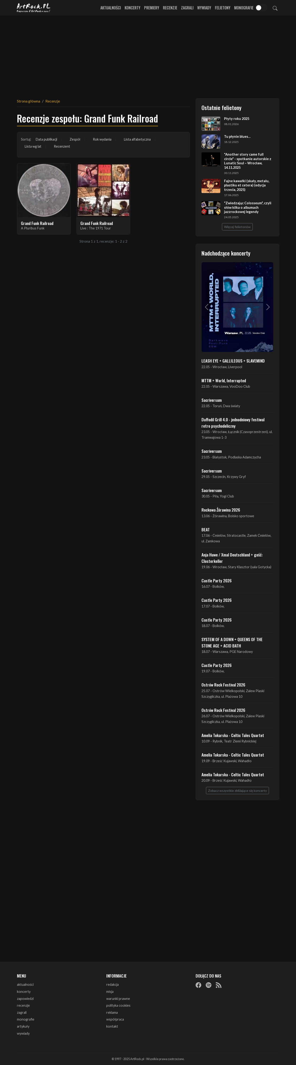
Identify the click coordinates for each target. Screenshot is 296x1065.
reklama (112, 1012)
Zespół (75, 139)
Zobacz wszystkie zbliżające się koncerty (237, 791)
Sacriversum (211, 400)
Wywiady (204, 8)
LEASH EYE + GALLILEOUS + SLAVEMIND (233, 361)
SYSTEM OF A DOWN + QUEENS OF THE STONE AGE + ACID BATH (232, 642)
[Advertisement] (148, 54)
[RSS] (218, 985)
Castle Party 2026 (216, 580)
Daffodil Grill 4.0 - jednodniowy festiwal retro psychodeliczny (232, 422)
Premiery (151, 8)
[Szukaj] (275, 7)
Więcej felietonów (237, 227)
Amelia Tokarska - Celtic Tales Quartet (232, 735)
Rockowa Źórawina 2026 (220, 510)
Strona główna (28, 101)
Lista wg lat (33, 146)
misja (110, 992)
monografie (25, 1019)
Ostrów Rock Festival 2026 (223, 685)
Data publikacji (46, 139)
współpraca (115, 1019)
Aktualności (110, 8)
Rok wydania (102, 139)
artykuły (23, 1026)
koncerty (24, 992)
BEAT (205, 529)
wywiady (23, 1033)
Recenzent (62, 146)
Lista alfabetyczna (137, 139)
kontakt (112, 1026)
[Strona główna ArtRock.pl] (34, 8)
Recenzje (170, 8)
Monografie (243, 8)
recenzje (23, 1005)
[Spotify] (208, 985)
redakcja (112, 984)
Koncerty (132, 8)
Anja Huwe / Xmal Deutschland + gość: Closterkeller (232, 558)
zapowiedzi (25, 999)
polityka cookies (118, 1005)
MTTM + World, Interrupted (223, 380)
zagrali (22, 1012)
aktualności (25, 984)
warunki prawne (118, 999)
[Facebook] (198, 985)
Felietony (222, 8)
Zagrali (187, 8)
